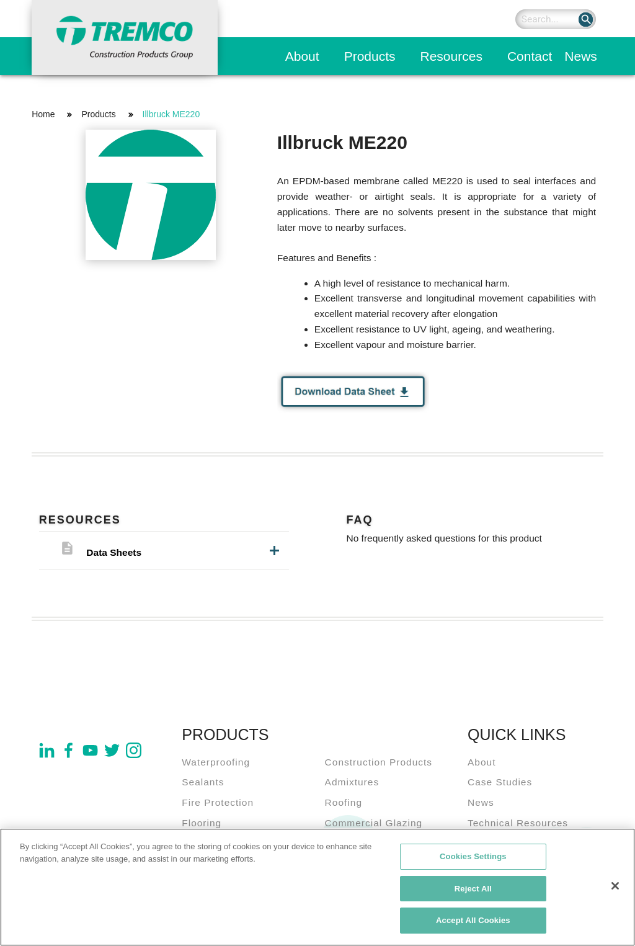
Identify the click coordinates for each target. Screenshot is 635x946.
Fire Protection (218, 802)
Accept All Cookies (473, 925)
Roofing (343, 802)
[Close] (615, 890)
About (302, 56)
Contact (529, 56)
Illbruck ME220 (171, 114)
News (580, 56)
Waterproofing (216, 762)
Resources (451, 56)
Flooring (201, 823)
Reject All (473, 893)
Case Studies (500, 782)
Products (370, 56)
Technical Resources (518, 823)
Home (43, 114)
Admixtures (352, 782)
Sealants (203, 782)
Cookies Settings (473, 860)
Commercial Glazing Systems (374, 831)
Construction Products (379, 762)
